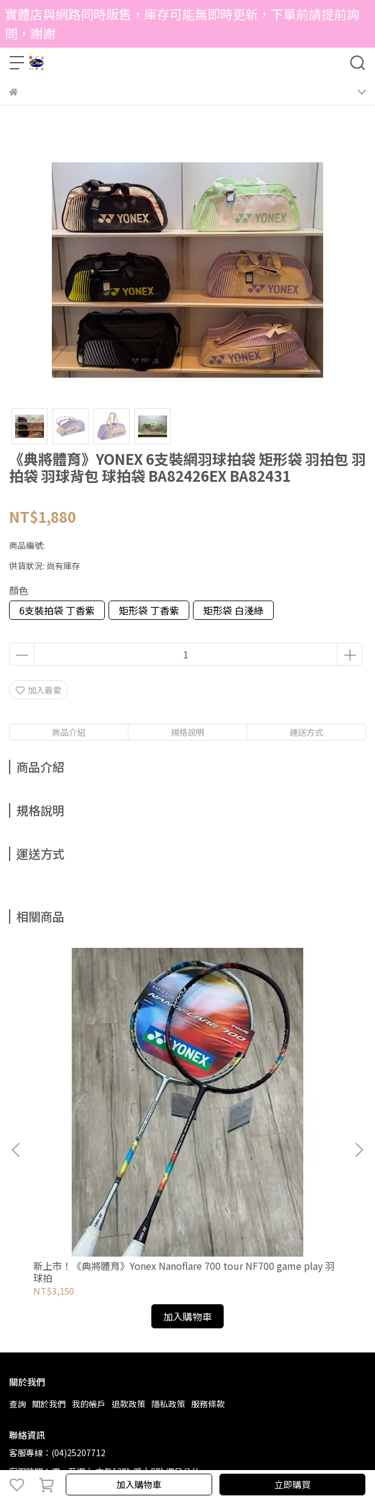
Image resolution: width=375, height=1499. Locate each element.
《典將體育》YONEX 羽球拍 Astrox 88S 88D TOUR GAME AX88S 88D (256, 1111)
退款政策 (128, 1243)
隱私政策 (168, 1243)
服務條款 (208, 1243)
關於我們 (49, 1243)
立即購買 (292, 1484)
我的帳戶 (89, 1243)
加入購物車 (139, 1484)
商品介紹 (69, 732)
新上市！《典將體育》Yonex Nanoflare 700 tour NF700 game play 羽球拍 (104, 1111)
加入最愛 (38, 690)
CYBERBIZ (309, 1453)
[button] (358, 1069)
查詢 (17, 1243)
